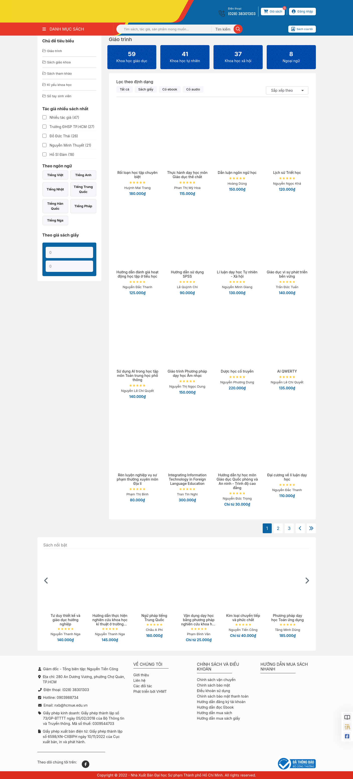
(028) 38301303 (242, 14)
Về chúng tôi (148, 664)
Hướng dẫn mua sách (214, 713)
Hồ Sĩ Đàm (62, 154)
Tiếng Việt (55, 175)
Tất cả (124, 89)
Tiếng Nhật (55, 189)
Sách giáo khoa (56, 62)
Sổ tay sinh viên (57, 96)
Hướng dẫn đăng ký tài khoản (221, 702)
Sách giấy (145, 89)
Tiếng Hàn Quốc (55, 205)
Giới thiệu (141, 675)
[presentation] (46, 581)
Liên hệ (139, 680)
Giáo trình (52, 51)
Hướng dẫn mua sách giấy (218, 718)
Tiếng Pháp (83, 206)
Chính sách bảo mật (213, 685)
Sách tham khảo (57, 73)
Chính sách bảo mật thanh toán (223, 696)
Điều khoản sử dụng (213, 691)
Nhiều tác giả (64, 117)
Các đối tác (142, 686)
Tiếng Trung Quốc (83, 189)
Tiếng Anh (83, 175)
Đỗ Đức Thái (64, 136)
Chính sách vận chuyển (216, 680)
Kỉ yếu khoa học (57, 85)
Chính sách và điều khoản (218, 667)
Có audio (193, 89)
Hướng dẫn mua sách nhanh (284, 667)
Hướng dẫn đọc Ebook (215, 707)
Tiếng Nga (55, 220)
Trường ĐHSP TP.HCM (72, 127)
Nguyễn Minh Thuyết (70, 145)
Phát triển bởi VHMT (150, 691)
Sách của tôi (302, 29)
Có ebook (169, 89)
